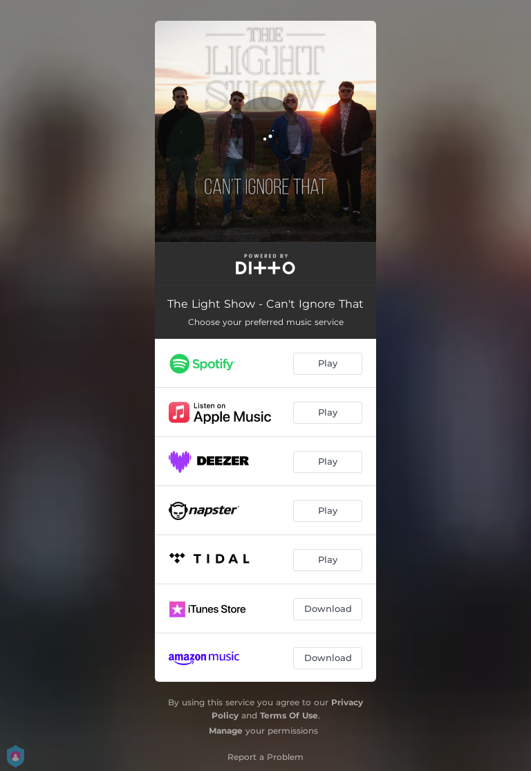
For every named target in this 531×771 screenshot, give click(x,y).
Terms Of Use (289, 715)
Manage (226, 730)
